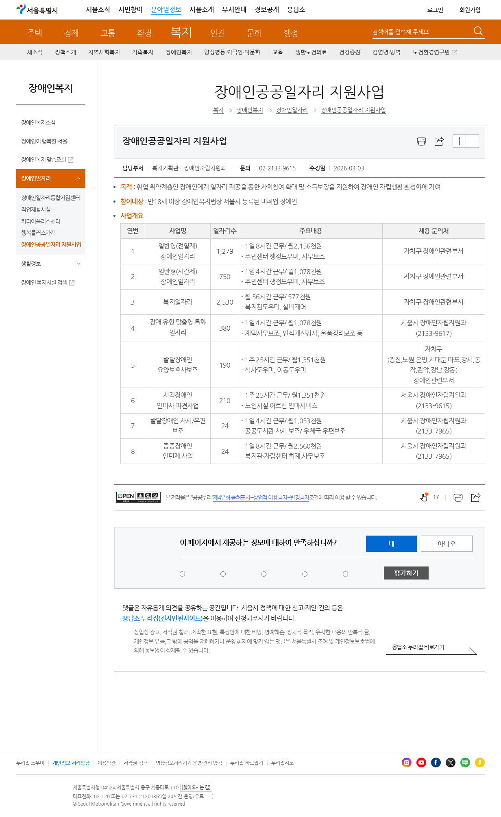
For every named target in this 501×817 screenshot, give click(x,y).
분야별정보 (166, 9)
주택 (34, 33)
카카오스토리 (480, 762)
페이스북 (436, 762)
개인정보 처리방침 (70, 763)
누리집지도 (282, 763)
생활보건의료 (311, 52)
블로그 (465, 762)
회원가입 (470, 10)
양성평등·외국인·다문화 (232, 52)
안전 (217, 33)
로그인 (435, 10)
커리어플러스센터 (40, 221)
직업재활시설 (35, 209)
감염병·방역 (386, 52)
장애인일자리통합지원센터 (50, 197)
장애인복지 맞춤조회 (43, 159)
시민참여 (130, 9)
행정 (290, 33)
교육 (277, 52)
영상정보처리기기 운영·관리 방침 (189, 763)
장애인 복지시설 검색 (44, 282)
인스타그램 (407, 762)
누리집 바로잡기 (246, 763)
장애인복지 (179, 52)
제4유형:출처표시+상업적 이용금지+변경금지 (261, 497)
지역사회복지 (104, 52)
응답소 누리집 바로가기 (418, 647)
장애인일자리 (35, 178)
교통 (107, 33)
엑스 (450, 762)
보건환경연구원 (431, 52)
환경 (144, 33)
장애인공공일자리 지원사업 (51, 244)
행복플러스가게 (38, 232)
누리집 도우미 (30, 763)
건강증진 (349, 52)
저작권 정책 (135, 763)
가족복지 (142, 52)
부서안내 (234, 9)
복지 (181, 32)
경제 (71, 33)
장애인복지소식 (38, 122)
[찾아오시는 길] (196, 787)
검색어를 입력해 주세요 (400, 31)
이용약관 (106, 763)
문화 (254, 33)
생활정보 (31, 263)
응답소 (296, 9)
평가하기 (406, 573)
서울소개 (202, 9)
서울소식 (98, 9)
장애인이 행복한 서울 (44, 141)
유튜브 (421, 762)
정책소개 (65, 52)
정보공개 (267, 9)
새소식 (35, 52)
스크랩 (439, 141)
